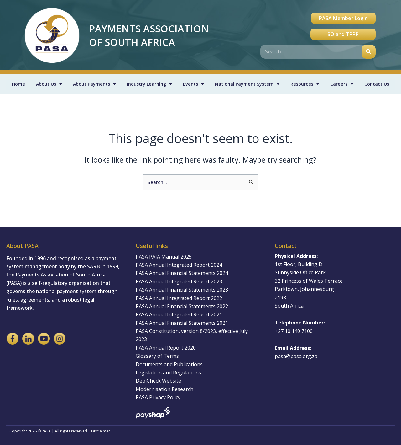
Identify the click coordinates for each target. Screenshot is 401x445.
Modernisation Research (164, 389)
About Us (47, 84)
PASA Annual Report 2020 (166, 347)
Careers (342, 84)
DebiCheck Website (158, 380)
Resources (306, 84)
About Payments (93, 84)
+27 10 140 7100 (294, 331)
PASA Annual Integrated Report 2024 (179, 264)
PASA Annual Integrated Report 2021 (179, 314)
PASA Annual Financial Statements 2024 (182, 273)
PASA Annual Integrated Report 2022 (179, 298)
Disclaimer (100, 431)
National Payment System (248, 84)
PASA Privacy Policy (158, 397)
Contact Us (377, 84)
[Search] (369, 52)
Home (17, 84)
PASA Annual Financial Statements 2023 (182, 289)
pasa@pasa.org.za (296, 356)
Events (193, 84)
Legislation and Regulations (168, 372)
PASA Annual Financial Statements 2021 (182, 322)
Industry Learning (149, 84)
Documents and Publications (169, 364)
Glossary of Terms (157, 355)
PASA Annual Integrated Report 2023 (179, 281)
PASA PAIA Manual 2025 (164, 256)
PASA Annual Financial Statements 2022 (182, 306)
